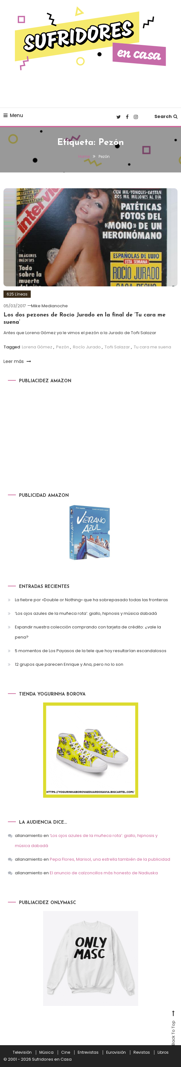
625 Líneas (17, 294)
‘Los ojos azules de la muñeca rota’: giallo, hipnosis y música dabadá (86, 613)
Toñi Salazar (117, 347)
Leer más (17, 361)
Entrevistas (88, 1052)
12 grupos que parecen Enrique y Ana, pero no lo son (69, 664)
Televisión (22, 1052)
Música (46, 1052)
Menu (13, 115)
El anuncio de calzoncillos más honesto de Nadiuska (104, 873)
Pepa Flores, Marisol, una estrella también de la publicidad (110, 859)
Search (166, 116)
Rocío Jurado (87, 347)
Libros (163, 1052)
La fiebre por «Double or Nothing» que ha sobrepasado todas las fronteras (91, 600)
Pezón (62, 347)
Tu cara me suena (152, 347)
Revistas (141, 1052)
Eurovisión (116, 1052)
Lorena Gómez (37, 347)
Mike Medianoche (49, 306)
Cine (65, 1052)
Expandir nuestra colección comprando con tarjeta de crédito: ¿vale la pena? (88, 632)
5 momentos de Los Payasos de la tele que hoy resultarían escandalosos (90, 651)
